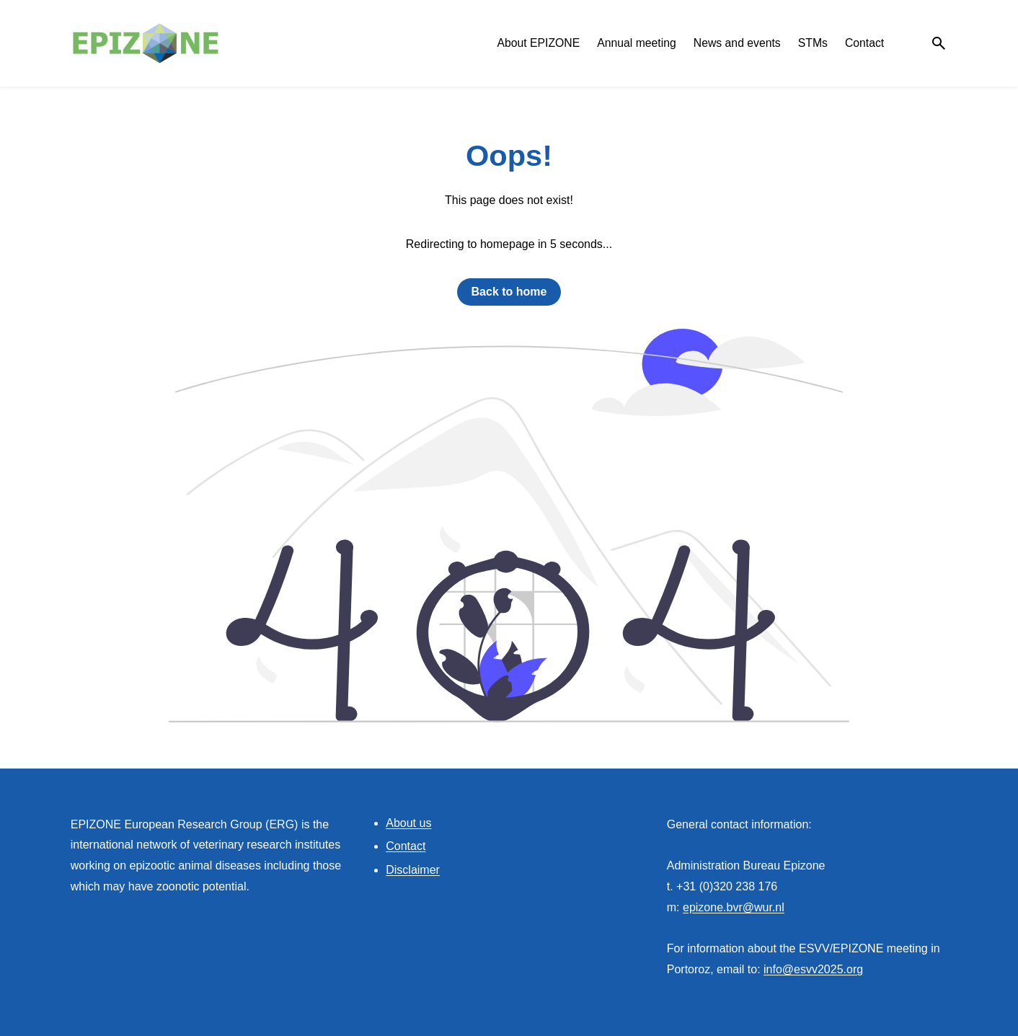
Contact (864, 43)
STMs (813, 43)
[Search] (938, 43)
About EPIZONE (538, 43)
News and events (737, 43)
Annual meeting (636, 43)
